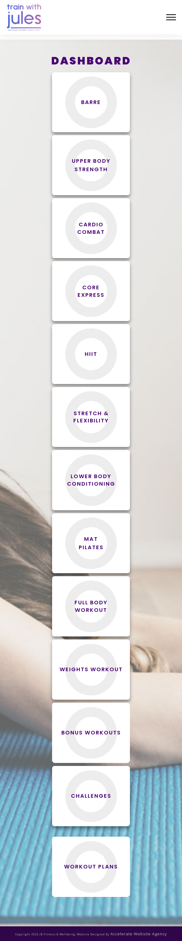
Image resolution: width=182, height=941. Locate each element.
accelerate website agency (138, 932)
